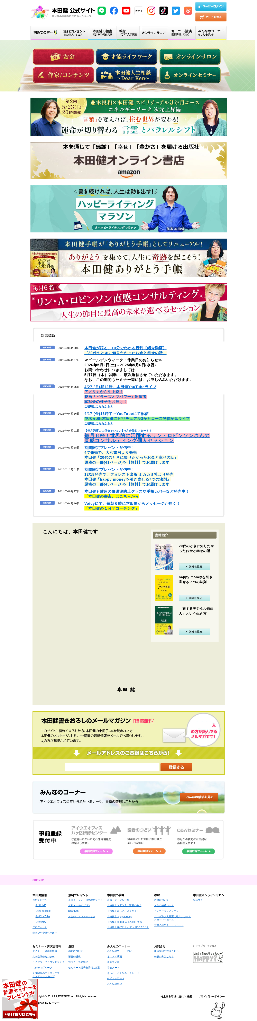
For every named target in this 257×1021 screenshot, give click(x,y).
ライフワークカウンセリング (48, 962)
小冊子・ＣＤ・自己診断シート (85, 899)
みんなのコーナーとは (119, 951)
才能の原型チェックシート (169, 925)
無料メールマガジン (79, 905)
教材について (161, 899)
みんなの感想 (114, 984)
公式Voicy (41, 922)
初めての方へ (40, 899)
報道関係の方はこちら (166, 951)
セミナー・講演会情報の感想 (84, 967)
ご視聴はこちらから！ (120, 397)
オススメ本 (113, 962)
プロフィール (40, 927)
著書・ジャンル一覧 (118, 899)
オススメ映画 (114, 956)
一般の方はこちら (164, 956)
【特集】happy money (119, 916)
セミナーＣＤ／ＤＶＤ (166, 910)
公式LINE (41, 905)
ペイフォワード (115, 978)
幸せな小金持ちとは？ (45, 932)
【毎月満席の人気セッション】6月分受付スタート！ (147, 436)
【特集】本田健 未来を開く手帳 (124, 922)
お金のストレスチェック (81, 916)
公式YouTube (43, 916)
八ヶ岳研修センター (44, 956)
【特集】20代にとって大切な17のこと (128, 927)
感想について (75, 951)
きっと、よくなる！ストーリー (124, 973)
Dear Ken (73, 910)
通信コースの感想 (78, 962)
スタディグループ (42, 967)
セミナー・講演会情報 (45, 951)
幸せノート (113, 967)
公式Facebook (43, 910)
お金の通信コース (164, 905)
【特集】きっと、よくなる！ (123, 910)
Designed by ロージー (46, 1002)
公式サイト (199, 899)
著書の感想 (74, 956)
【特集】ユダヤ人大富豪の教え (124, 905)
